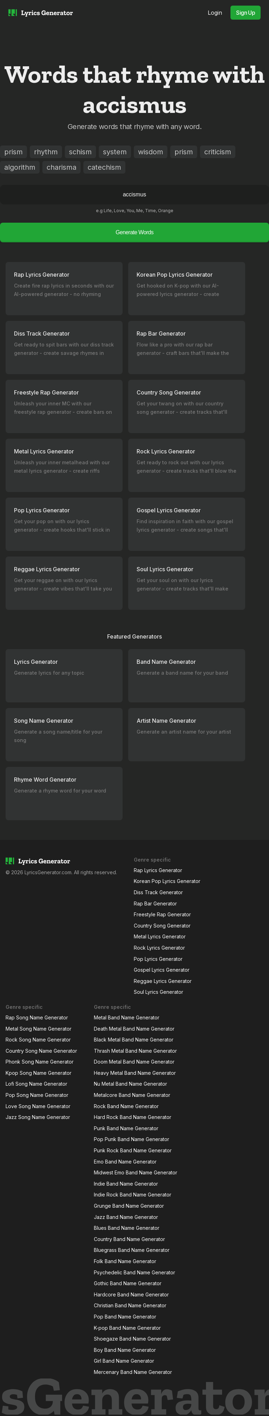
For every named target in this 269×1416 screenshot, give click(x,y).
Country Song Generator (162, 926)
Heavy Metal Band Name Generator (135, 1073)
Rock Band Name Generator (126, 1106)
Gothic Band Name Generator (127, 1283)
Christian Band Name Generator (130, 1305)
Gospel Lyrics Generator (161, 970)
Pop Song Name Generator (37, 1095)
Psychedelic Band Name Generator (134, 1272)
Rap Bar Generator (155, 903)
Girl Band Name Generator (124, 1361)
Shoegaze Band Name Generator (132, 1339)
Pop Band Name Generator (125, 1317)
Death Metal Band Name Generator (134, 1029)
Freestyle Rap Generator (162, 914)
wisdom (150, 152)
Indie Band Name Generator (126, 1184)
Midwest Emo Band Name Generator (135, 1172)
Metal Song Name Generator (38, 1029)
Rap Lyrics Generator (158, 870)
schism (80, 152)
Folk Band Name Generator (125, 1261)
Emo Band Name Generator (125, 1162)
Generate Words (134, 232)
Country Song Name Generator (41, 1051)
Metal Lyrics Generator (160, 936)
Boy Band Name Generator (125, 1350)
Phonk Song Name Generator (40, 1062)
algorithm (19, 167)
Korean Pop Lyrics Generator (167, 881)
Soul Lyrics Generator (158, 992)
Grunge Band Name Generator (129, 1206)
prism (13, 152)
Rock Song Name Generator (38, 1040)
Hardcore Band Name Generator (131, 1294)
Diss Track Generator (158, 892)
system (115, 152)
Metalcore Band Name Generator (132, 1095)
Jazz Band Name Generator (126, 1217)
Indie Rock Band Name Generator (132, 1195)
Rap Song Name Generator (37, 1017)
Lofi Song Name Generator (36, 1084)
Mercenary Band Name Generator (133, 1372)
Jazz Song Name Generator (38, 1117)
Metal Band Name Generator (126, 1017)
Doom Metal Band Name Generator (134, 1062)
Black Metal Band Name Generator (133, 1040)
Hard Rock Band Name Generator (132, 1117)
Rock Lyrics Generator (159, 948)
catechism (104, 167)
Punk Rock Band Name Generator (133, 1150)
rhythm (46, 152)
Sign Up (245, 12)
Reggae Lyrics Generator (163, 981)
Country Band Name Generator (129, 1239)
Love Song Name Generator (38, 1106)
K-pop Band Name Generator (127, 1328)
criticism (217, 152)
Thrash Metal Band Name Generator (135, 1051)
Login (215, 12)
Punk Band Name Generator (126, 1128)
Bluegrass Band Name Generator (132, 1250)
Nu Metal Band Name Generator (130, 1084)
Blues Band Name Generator (126, 1228)
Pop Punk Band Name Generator (131, 1139)
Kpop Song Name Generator (38, 1073)
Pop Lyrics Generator (158, 959)
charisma (61, 167)
